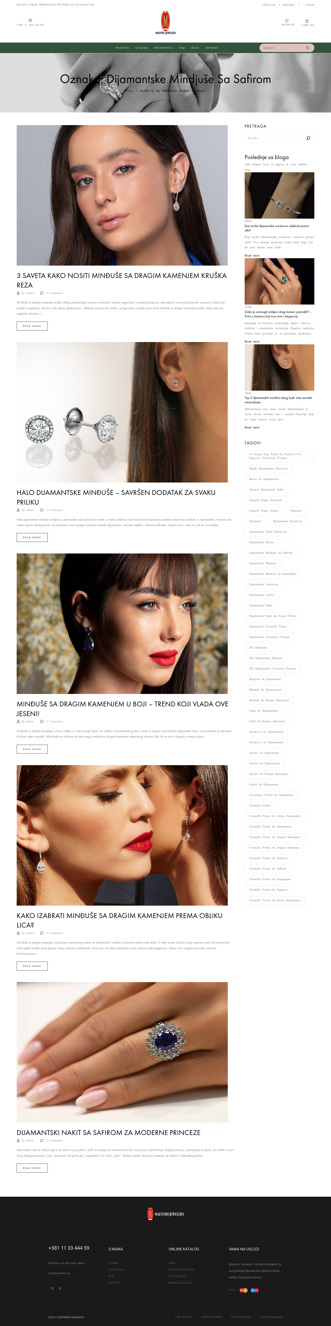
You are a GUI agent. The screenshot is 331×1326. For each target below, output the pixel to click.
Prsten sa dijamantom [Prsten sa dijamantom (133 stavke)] (263, 784)
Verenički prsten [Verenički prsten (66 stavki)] (259, 805)
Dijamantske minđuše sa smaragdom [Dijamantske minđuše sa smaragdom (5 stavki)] (273, 574)
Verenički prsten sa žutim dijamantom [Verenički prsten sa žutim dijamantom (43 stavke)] (274, 900)
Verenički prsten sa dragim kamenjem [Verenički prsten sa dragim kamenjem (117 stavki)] (274, 837)
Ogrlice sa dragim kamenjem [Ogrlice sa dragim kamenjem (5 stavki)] (268, 774)
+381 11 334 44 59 (30, 25)
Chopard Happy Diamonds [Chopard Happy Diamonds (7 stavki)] (265, 500)
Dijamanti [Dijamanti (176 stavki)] (255, 521)
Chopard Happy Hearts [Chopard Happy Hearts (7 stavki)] (263, 510)
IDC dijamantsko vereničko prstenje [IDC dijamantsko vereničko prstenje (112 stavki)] (272, 668)
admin (30, 293)
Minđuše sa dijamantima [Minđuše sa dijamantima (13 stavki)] (265, 689)
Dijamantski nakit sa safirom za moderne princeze (109, 1132)
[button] (307, 23)
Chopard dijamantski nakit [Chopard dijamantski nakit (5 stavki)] (266, 489)
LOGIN (309, 4)
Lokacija (268, 4)
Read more (32, 326)
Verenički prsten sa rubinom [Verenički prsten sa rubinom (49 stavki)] (268, 858)
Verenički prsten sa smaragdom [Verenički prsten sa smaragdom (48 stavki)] (270, 879)
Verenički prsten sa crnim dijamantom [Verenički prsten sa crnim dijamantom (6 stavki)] (275, 816)
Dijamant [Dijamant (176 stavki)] (295, 510)
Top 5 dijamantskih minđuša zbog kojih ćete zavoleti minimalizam (278, 400)
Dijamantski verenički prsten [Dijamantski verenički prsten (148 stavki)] (268, 626)
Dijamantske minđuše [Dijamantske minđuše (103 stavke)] (262, 563)
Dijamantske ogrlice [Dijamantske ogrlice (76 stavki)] (262, 595)
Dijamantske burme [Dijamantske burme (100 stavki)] (261, 542)
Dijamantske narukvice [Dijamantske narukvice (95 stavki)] (263, 584)
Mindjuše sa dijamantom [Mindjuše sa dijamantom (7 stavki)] (265, 679)
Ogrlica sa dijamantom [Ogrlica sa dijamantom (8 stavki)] (264, 753)
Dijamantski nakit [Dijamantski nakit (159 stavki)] (260, 605)
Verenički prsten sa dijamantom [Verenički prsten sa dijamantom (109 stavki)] (270, 826)
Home (128, 91)
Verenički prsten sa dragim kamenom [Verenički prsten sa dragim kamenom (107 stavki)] (274, 847)
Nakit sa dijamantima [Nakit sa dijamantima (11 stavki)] (263, 711)
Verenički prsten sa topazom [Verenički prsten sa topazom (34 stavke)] (268, 890)
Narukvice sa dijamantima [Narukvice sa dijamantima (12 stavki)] (266, 742)
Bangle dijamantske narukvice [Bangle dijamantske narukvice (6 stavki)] (268, 468)
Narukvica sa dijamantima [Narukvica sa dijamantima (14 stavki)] (266, 732)
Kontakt (289, 4)
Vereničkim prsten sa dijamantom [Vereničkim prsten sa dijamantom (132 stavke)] (271, 795)
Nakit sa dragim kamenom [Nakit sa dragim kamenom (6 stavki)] (267, 721)
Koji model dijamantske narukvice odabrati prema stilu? (277, 228)
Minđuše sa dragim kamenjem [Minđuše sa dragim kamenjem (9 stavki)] (269, 700)
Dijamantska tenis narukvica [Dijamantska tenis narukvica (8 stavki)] (267, 532)
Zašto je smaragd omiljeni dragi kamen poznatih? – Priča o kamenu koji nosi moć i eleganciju (278, 314)
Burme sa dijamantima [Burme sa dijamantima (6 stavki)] (264, 479)
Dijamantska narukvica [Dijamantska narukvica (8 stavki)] (287, 521)
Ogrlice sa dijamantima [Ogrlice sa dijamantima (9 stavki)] (264, 763)
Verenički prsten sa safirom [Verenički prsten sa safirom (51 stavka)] (267, 869)
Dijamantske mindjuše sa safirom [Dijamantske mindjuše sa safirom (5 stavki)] (271, 553)
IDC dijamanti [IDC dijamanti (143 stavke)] (258, 647)
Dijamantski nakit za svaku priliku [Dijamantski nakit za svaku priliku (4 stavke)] (272, 616)
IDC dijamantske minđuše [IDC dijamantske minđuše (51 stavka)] (265, 658)
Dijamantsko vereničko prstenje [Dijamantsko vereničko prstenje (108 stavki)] (269, 637)
